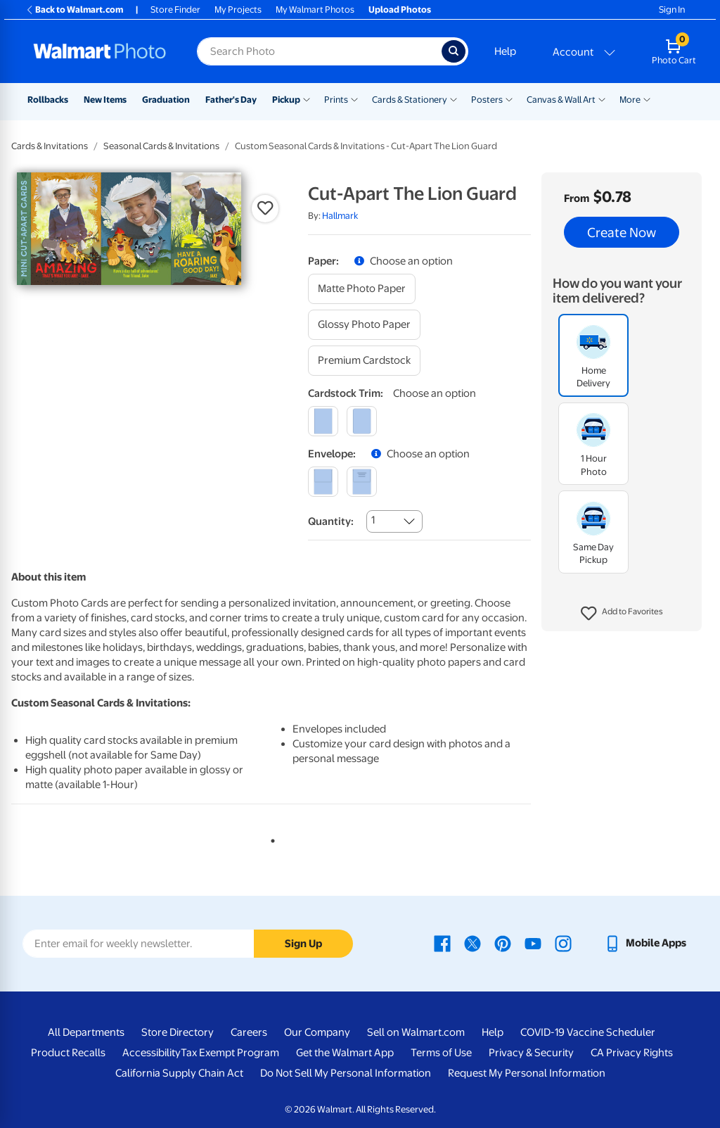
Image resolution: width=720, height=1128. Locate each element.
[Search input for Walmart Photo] (319, 51)
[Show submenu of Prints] (354, 98)
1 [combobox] (373, 520)
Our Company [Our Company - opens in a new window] (317, 1032)
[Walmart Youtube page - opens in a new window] (533, 943)
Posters (487, 99)
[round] (362, 421)
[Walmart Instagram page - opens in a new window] (563, 943)
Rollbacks (47, 99)
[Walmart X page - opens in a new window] (472, 943)
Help (505, 51)
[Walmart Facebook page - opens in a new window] (442, 943)
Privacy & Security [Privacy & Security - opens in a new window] (531, 1052)
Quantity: (331, 521)
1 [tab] (270, 838)
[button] (621, 614)
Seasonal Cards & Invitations (161, 146)
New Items (105, 99)
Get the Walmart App (345, 1052)
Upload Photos (399, 9)
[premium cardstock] (364, 361)
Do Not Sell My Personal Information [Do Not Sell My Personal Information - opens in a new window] (345, 1073)
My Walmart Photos (315, 9)
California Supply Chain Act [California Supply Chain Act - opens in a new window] (179, 1073)
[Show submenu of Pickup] (306, 98)
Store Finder (175, 9)
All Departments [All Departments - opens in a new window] (86, 1032)
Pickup (286, 99)
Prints (336, 99)
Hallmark (340, 215)
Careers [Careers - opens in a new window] (249, 1032)
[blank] (323, 482)
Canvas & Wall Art (561, 99)
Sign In (672, 9)
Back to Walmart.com (74, 9)
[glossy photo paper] (364, 325)
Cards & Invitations (49, 146)
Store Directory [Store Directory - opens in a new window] (177, 1032)
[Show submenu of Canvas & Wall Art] (602, 98)
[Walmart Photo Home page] (100, 51)
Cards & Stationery (409, 99)
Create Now (621, 232)
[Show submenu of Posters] (509, 98)
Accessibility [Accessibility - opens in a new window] (151, 1052)
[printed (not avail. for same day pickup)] (362, 482)
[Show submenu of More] (647, 98)
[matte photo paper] (362, 289)
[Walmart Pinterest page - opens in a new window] (502, 943)
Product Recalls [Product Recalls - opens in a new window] (68, 1052)
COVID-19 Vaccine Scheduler (587, 1032)
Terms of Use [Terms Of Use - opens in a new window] (441, 1052)
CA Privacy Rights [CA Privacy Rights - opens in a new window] (632, 1052)
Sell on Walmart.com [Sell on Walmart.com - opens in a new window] (416, 1032)
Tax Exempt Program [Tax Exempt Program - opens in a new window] (230, 1052)
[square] (323, 421)
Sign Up (303, 943)
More (630, 99)
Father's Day (231, 99)
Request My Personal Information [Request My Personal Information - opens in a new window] (526, 1073)
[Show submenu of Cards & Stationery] (453, 98)
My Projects (238, 9)
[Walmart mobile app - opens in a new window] (645, 943)
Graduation (166, 99)
